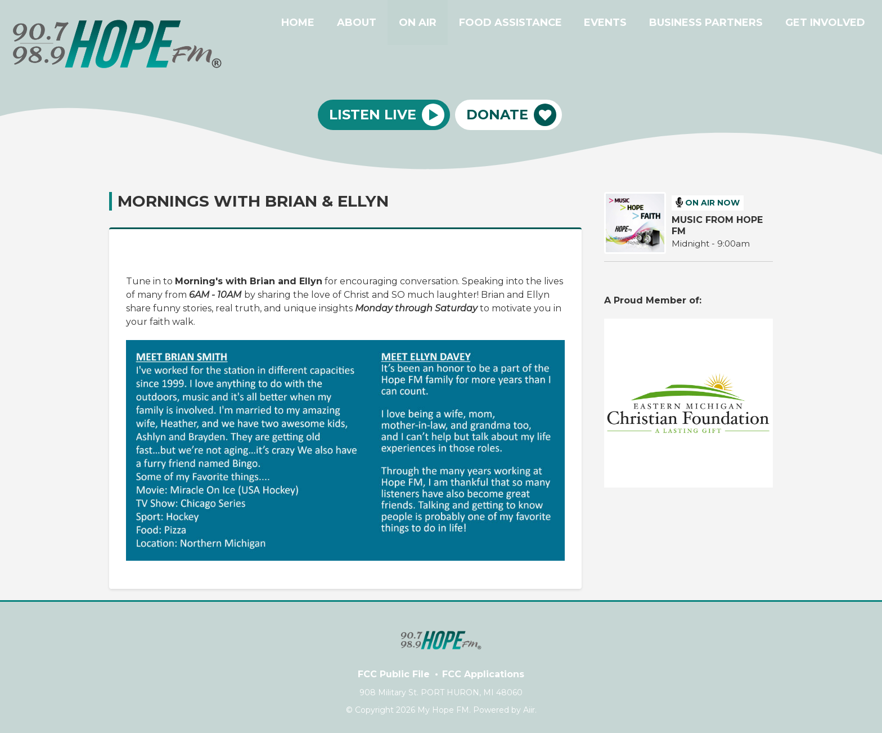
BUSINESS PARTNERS (713, 24)
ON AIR (437, 24)
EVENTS (616, 24)
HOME (326, 24)
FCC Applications (483, 674)
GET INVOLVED (827, 24)
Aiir (529, 710)
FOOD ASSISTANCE (525, 24)
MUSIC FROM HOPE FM (717, 225)
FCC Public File (394, 674)
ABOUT (380, 24)
